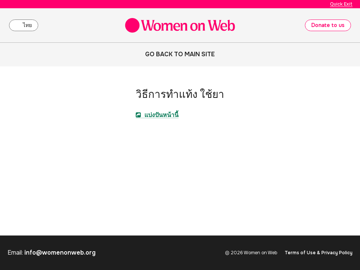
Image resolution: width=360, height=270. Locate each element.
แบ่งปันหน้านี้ (157, 115)
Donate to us (328, 25)
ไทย (27, 25)
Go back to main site (180, 54)
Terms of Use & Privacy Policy (318, 253)
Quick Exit (341, 4)
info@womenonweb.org (60, 252)
